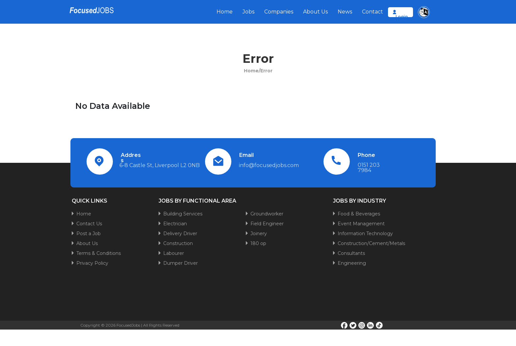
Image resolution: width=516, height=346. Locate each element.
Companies (278, 12)
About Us (315, 12)
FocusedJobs (128, 325)
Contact (372, 12)
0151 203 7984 (369, 167)
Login (402, 16)
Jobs (248, 12)
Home (225, 12)
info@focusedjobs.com (269, 165)
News (345, 12)
